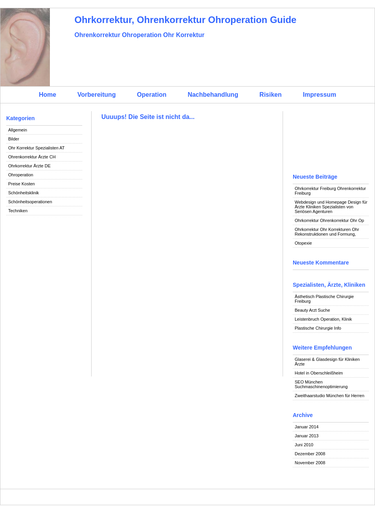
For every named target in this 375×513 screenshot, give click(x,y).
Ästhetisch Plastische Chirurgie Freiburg (324, 299)
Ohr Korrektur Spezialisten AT (36, 148)
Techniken (18, 210)
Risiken (271, 94)
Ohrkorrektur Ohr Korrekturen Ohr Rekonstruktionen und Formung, (327, 231)
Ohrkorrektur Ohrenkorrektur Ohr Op (329, 220)
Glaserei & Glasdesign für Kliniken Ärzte (327, 361)
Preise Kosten (21, 183)
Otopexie (303, 243)
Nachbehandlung (213, 94)
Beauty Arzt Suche (312, 310)
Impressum (319, 94)
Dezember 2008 (310, 453)
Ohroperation (20, 174)
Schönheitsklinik (23, 192)
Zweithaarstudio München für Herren (329, 395)
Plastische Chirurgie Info (318, 328)
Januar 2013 (306, 435)
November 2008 (310, 462)
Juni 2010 (304, 444)
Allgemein (17, 130)
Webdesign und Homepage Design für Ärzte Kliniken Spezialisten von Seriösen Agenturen (331, 207)
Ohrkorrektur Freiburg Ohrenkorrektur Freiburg (330, 190)
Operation (151, 94)
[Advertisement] (44, 252)
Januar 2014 (306, 426)
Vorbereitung (97, 94)
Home (47, 94)
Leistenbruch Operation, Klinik (323, 319)
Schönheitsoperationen (30, 201)
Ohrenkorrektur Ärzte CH (32, 156)
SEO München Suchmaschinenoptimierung (321, 384)
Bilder (13, 139)
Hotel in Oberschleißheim (319, 373)
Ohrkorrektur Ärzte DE (29, 165)
